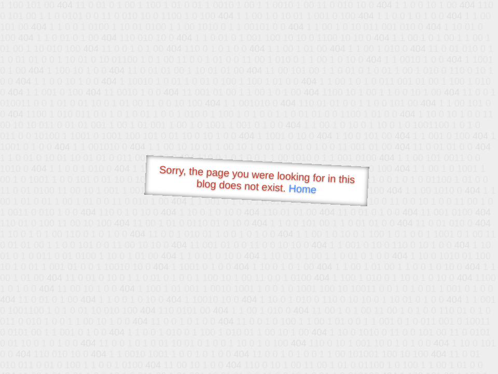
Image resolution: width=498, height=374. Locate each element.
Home (302, 188)
